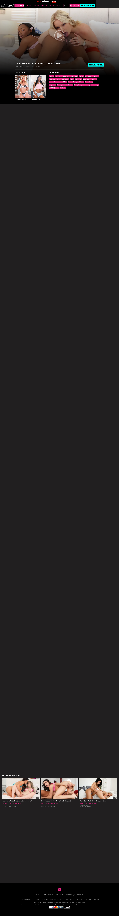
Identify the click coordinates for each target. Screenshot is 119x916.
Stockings (78, 79)
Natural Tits (62, 82)
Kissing (59, 85)
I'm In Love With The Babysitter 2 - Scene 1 (17, 801)
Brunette (52, 79)
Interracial (88, 76)
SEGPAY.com (73, 904)
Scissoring (95, 85)
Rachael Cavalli (21, 99)
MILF (58, 79)
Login (76, 5)
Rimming (87, 85)
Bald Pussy (86, 79)
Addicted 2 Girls (84, 805)
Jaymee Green (36, 99)
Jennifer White (7, 803)
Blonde (96, 76)
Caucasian (74, 76)
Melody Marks (16, 803)
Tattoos (81, 82)
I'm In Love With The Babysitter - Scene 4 (94, 801)
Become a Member (87, 5)
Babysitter (66, 76)
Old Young (65, 79)
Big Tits (94, 79)
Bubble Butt (53, 82)
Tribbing (52, 88)
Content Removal (99, 904)
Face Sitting (89, 82)
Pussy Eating (78, 85)
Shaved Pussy (72, 82)
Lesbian (62, 88)
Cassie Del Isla (53, 803)
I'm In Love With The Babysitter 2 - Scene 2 (56, 801)
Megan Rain (84, 803)
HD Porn (58, 76)
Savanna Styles (93, 803)
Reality (51, 76)
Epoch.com (23, 904)
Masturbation (68, 85)
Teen (71, 79)
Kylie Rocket (45, 803)
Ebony (81, 76)
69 (57, 88)
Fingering (52, 85)
